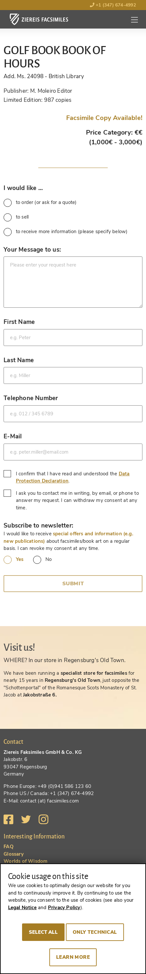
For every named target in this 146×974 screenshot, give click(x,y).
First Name (19, 321)
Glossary (14, 854)
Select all (43, 932)
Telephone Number (31, 398)
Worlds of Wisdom (25, 861)
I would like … (23, 188)
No (42, 560)
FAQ (9, 846)
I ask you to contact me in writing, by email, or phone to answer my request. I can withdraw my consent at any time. (71, 500)
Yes (13, 560)
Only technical (95, 932)
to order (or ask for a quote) (40, 203)
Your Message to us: (32, 249)
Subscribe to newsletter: (38, 525)
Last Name (19, 360)
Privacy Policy (64, 907)
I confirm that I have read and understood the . (66, 477)
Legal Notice (22, 907)
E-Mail (13, 436)
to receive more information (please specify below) (66, 232)
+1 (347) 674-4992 (113, 5)
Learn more (73, 957)
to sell (16, 217)
